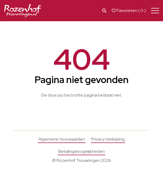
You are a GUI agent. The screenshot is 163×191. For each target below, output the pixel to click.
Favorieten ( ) (129, 10)
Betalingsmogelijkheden (81, 151)
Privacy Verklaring (108, 139)
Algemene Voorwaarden (61, 139)
